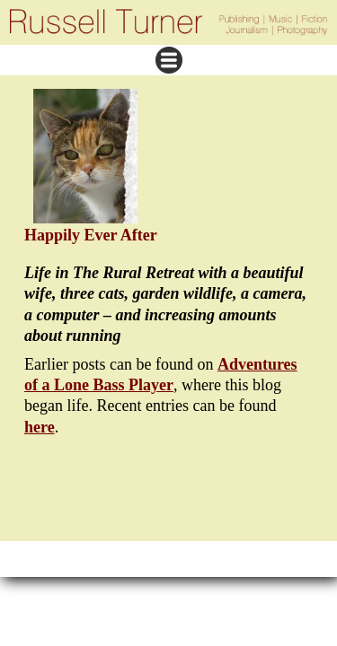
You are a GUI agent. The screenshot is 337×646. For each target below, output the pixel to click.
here (39, 427)
